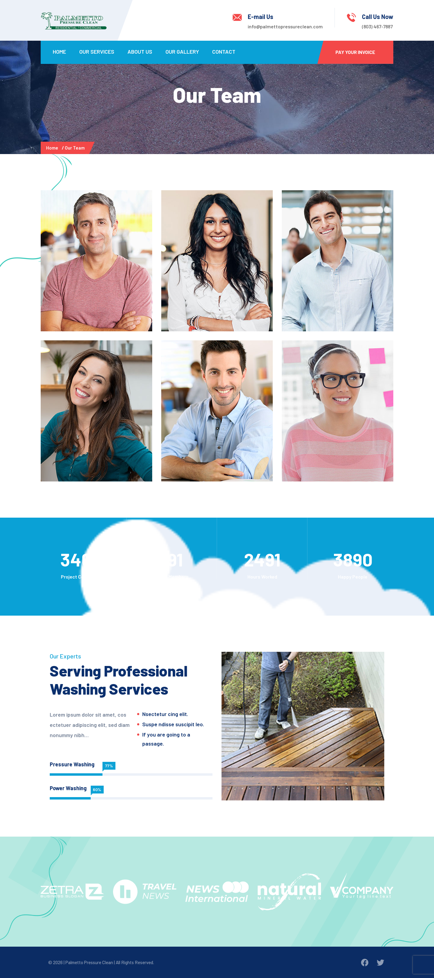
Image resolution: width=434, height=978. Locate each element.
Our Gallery (182, 51)
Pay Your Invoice (355, 52)
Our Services (96, 51)
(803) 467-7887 (377, 26)
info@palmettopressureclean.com (285, 26)
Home (59, 51)
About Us (139, 51)
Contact (223, 51)
